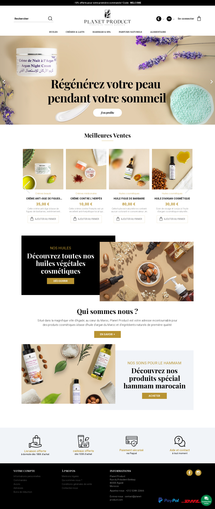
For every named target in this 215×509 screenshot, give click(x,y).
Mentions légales (70, 476)
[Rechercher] (34, 19)
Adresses (18, 488)
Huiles (53, 32)
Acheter (154, 395)
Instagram (198, 473)
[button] (16, 80)
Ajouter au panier (43, 219)
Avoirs (17, 484)
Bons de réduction (23, 492)
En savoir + (107, 334)
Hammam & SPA (101, 32)
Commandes (20, 480)
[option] (107, 80)
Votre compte (24, 471)
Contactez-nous (70, 488)
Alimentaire (158, 32)
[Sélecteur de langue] (170, 18)
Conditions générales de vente (77, 484)
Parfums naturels (130, 32)
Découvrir (61, 281)
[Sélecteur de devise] (160, 18)
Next (188, 187)
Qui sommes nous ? (72, 480)
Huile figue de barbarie (129, 198)
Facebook (189, 473)
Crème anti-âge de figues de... (43, 200)
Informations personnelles (27, 476)
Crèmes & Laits (75, 32)
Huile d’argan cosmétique (172, 198)
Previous (26, 187)
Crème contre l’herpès (86, 198)
